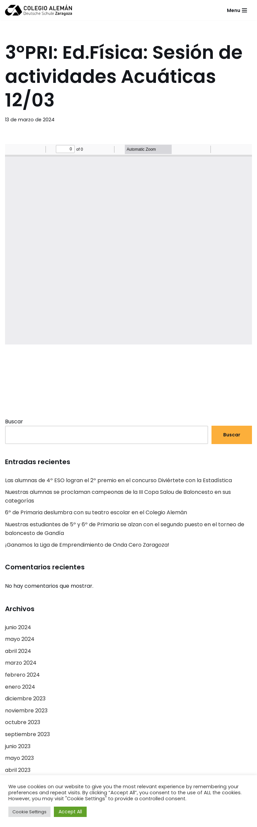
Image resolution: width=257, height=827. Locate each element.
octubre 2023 (22, 722)
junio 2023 (17, 746)
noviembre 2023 (26, 710)
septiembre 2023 (27, 734)
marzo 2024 (20, 663)
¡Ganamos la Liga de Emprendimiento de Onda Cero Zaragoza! (87, 545)
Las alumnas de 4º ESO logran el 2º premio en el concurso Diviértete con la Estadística (118, 480)
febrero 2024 (22, 675)
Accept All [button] (70, 811)
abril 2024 (18, 651)
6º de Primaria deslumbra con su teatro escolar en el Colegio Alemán (96, 512)
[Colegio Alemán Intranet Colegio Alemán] (38, 10)
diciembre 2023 (25, 698)
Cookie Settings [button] (29, 812)
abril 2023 (17, 770)
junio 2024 (18, 627)
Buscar (14, 421)
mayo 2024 (19, 639)
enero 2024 (20, 687)
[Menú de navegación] (237, 10)
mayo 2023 (19, 758)
